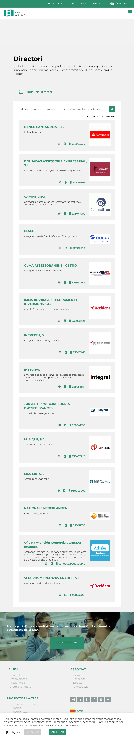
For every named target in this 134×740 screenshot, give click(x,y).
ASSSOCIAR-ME (67, 617)
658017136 (77, 500)
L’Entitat (14, 649)
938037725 (77, 431)
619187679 (77, 222)
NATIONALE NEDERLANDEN (46, 483)
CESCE (29, 206)
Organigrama (18, 653)
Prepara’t (15, 682)
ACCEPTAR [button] (57, 732)
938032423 (77, 295)
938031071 (77, 327)
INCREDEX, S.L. (35, 310)
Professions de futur (22, 678)
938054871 (77, 361)
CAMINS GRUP (35, 171)
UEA (48, 3)
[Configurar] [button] (14, 732)
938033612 (77, 157)
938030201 (77, 569)
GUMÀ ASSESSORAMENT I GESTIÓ (50, 240)
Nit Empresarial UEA (22, 690)
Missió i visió (17, 657)
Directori (83, 3)
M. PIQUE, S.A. (35, 414)
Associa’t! (97, 3)
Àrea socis (121, 3)
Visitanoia (15, 702)
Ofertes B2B (81, 661)
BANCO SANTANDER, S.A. (44, 101)
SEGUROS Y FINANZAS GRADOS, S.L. (52, 552)
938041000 (77, 188)
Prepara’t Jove (18, 686)
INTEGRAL (32, 344)
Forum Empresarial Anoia (26, 694)
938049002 (77, 465)
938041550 (77, 400)
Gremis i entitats (20, 661)
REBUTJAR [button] (32, 732)
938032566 (77, 257)
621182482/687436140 (70, 538)
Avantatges (80, 649)
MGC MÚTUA (34, 448)
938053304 (77, 118)
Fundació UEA (66, 3)
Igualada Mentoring (22, 698)
